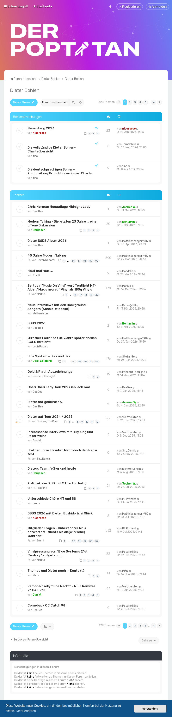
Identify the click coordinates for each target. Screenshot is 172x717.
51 (79, 541)
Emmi (36, 503)
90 (96, 260)
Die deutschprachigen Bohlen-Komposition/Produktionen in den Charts (60, 171)
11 (92, 421)
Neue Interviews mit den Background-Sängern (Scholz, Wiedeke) (57, 307)
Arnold (37, 440)
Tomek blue (129, 144)
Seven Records (46, 260)
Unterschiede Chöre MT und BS (52, 498)
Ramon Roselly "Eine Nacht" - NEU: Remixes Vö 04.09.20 (61, 588)
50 (73, 541)
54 (96, 541)
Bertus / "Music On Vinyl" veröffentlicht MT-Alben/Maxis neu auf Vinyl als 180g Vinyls (62, 287)
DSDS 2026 (36, 323)
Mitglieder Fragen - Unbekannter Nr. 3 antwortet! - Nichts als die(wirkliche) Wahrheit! (57, 532)
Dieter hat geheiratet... (45, 402)
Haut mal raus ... (40, 271)
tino (35, 156)
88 (84, 260)
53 (90, 541)
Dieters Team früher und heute (52, 468)
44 (73, 361)
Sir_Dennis (44, 458)
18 (86, 294)
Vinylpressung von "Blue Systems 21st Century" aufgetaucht (58, 553)
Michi (36, 575)
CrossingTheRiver (47, 421)
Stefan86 (128, 356)
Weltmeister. (41, 313)
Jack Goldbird (42, 361)
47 (91, 361)
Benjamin (39, 229)
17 (81, 294)
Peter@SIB (129, 305)
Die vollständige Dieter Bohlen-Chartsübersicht (52, 149)
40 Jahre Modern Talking (47, 255)
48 (96, 361)
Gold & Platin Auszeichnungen (51, 371)
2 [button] (130, 102)
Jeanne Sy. (129, 402)
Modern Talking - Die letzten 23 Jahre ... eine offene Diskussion (62, 223)
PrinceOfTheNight (44, 376)
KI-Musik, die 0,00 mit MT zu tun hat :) (57, 483)
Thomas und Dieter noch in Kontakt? (56, 571)
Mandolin (127, 271)
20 (96, 294)
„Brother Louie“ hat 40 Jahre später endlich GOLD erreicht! (62, 340)
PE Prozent (40, 488)
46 (85, 361)
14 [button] (153, 102)
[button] (118, 102)
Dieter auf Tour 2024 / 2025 (50, 416)
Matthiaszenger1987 (135, 241)
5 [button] (145, 102)
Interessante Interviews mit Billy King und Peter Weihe (60, 434)
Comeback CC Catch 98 (46, 605)
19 (91, 294)
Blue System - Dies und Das (49, 356)
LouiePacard (40, 346)
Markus (41, 294)
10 (87, 421)
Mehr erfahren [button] (26, 711)
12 (97, 421)
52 (84, 541)
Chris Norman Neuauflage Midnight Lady (59, 206)
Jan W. (37, 594)
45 (79, 361)
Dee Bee (38, 211)
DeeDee (37, 391)
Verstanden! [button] (150, 708)
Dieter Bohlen (25, 90)
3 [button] (135, 102)
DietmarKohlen (131, 469)
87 (79, 260)
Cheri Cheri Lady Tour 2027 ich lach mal (59, 387)
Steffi (36, 275)
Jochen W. (129, 207)
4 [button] (140, 102)
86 (73, 260)
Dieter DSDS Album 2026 (47, 241)
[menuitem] (42, 6)
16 (75, 294)
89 (90, 260)
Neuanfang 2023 (41, 128)
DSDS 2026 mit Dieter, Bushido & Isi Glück (60, 513)
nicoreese (39, 133)
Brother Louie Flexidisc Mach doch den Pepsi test (62, 452)
